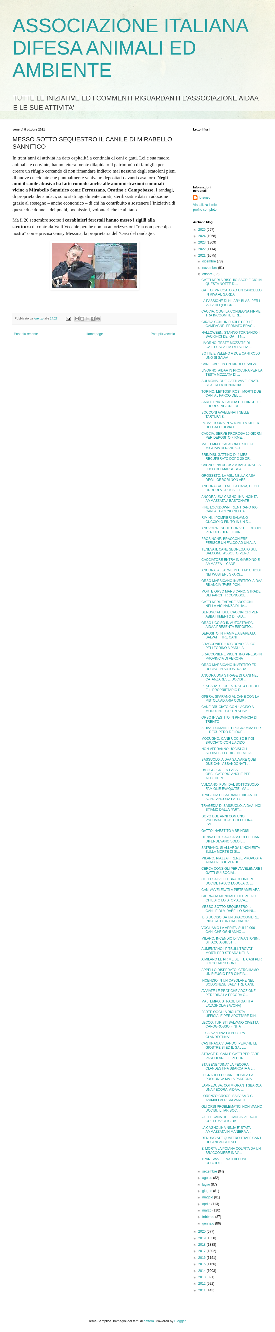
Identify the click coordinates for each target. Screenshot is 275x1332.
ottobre (208, 274)
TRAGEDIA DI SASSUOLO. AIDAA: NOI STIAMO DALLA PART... (231, 808)
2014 (202, 1271)
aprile (206, 1204)
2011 (202, 1290)
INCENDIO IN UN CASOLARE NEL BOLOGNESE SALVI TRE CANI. (227, 982)
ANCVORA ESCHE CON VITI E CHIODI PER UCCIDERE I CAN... (231, 530)
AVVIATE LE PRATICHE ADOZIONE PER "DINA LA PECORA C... (228, 993)
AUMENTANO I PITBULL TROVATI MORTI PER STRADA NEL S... (227, 951)
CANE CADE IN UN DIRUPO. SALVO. (229, 364)
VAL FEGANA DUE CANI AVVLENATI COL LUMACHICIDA (229, 1119)
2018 (202, 1245)
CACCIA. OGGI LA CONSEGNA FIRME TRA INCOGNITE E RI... (231, 313)
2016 (202, 1258)
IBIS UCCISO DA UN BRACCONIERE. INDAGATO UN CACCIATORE (230, 919)
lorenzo (205, 198)
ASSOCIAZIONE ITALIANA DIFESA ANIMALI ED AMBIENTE (130, 48)
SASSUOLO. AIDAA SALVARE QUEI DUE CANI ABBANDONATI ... (228, 761)
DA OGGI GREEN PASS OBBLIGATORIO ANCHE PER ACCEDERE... (226, 774)
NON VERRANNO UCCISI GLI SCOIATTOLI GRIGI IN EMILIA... (227, 751)
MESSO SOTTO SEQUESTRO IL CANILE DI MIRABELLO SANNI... (228, 909)
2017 (202, 1251)
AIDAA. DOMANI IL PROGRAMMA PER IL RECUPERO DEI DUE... (231, 730)
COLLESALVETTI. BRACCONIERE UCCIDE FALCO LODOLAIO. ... (227, 881)
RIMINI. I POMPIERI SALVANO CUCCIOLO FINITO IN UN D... (226, 520)
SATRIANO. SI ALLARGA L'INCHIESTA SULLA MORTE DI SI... (230, 850)
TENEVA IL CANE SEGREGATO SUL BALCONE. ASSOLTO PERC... (229, 551)
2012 (202, 1284)
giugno (207, 1191)
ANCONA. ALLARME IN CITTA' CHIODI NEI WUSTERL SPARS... (231, 572)
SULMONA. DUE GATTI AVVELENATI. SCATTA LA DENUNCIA (230, 383)
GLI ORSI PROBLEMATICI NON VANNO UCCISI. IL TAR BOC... (231, 1108)
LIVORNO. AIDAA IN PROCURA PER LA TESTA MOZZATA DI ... (231, 372)
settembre (210, 1171)
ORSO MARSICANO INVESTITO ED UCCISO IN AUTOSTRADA (228, 667)
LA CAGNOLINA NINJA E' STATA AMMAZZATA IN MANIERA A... (226, 1130)
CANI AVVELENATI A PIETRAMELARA (230, 890)
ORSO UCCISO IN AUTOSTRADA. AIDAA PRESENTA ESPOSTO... (227, 625)
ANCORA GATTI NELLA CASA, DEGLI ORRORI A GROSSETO (230, 488)
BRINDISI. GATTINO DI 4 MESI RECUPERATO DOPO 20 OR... (226, 457)
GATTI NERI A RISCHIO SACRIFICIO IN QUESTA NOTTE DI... (231, 282)
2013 (202, 1277)
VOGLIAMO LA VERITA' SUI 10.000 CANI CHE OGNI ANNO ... (228, 930)
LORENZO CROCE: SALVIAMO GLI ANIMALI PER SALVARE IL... (228, 1098)
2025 (202, 230)
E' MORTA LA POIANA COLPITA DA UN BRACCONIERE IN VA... (231, 1150)
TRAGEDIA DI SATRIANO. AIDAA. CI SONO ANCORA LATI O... (229, 797)
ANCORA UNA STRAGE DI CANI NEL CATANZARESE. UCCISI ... (229, 677)
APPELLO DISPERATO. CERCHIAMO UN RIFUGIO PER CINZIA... (230, 972)
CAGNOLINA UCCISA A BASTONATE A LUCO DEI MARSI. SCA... (231, 467)
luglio (206, 1184)
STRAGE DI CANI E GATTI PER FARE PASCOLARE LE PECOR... (230, 1056)
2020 (202, 1231)
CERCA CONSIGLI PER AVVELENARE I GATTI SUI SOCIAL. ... (231, 870)
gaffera (149, 1321)
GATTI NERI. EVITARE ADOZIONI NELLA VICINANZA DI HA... (226, 604)
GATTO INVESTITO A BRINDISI (225, 831)
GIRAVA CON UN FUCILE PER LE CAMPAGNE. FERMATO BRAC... (228, 324)
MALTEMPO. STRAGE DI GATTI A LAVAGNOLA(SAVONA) (227, 1003)
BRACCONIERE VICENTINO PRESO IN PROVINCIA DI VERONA (231, 656)
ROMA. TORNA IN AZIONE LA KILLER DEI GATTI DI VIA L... (230, 425)
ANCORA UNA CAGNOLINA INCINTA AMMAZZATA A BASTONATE (229, 499)
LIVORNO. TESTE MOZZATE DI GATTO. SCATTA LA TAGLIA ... (226, 345)
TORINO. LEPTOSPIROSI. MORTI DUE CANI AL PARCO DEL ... (231, 393)
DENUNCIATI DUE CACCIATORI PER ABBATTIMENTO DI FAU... (229, 614)
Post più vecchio (163, 334)
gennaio (208, 1223)
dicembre (209, 261)
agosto (207, 1178)
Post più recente (26, 334)
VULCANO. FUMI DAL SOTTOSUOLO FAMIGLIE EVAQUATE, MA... (230, 786)
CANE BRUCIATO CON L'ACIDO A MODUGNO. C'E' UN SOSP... (227, 709)
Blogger (180, 1321)
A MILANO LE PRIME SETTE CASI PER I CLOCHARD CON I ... (231, 961)
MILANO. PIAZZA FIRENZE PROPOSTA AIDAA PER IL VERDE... (231, 860)
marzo (207, 1210)
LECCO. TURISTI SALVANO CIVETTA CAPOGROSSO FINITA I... (229, 1024)
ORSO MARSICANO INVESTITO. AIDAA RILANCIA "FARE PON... (231, 583)
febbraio (208, 1217)
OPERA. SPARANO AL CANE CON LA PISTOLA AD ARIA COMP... (230, 698)
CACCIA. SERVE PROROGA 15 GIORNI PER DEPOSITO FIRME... (231, 435)
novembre (210, 268)
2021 (202, 255)
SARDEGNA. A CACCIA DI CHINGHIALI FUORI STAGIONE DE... (231, 404)
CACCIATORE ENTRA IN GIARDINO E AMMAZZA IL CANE (230, 562)
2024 (202, 236)
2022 (202, 249)
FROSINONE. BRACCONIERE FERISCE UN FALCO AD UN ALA (228, 541)
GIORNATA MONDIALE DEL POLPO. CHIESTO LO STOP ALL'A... (229, 898)
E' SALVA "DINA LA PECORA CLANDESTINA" (223, 1035)
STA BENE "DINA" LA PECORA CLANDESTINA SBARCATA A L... (228, 1066)
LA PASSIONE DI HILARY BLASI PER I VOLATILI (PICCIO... (230, 303)
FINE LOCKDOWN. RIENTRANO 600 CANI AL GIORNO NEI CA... (229, 509)
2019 (202, 1238)
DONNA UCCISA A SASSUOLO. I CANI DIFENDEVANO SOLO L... (230, 839)
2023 (202, 242)
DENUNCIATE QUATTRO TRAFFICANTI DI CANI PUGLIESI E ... (231, 1140)
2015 (202, 1264)
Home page (94, 334)
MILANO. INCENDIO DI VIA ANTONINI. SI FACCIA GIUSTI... (230, 940)
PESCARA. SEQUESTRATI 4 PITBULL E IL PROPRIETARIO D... (230, 688)
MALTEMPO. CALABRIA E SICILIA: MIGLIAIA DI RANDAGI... (227, 446)
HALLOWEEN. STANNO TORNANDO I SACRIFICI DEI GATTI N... (230, 334)
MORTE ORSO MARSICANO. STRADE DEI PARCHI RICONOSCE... (231, 593)
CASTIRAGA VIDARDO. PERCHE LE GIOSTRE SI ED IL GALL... (229, 1045)
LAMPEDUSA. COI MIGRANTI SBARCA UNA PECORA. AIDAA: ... (231, 1087)
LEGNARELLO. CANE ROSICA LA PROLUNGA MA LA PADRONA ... (228, 1077)
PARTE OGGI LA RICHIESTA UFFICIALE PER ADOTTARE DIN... (229, 1014)
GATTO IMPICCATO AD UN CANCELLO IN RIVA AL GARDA (231, 292)
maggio (208, 1197)
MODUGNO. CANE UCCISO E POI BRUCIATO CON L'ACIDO (227, 740)
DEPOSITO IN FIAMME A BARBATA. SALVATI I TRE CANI (228, 635)
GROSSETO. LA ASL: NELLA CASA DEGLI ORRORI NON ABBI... (228, 477)
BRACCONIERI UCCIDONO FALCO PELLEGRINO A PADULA (228, 646)
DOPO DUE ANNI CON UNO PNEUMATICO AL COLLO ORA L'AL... (226, 820)
